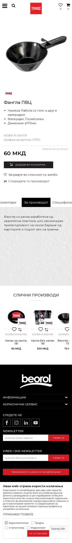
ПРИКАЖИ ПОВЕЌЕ (18, 514)
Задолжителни (19, 522)
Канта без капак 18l (42, 342)
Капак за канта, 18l (16, 342)
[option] (36, 52)
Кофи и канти (15, 135)
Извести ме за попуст (55, 148)
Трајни (39, 522)
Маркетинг (38, 527)
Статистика (16, 527)
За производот (36, 202)
